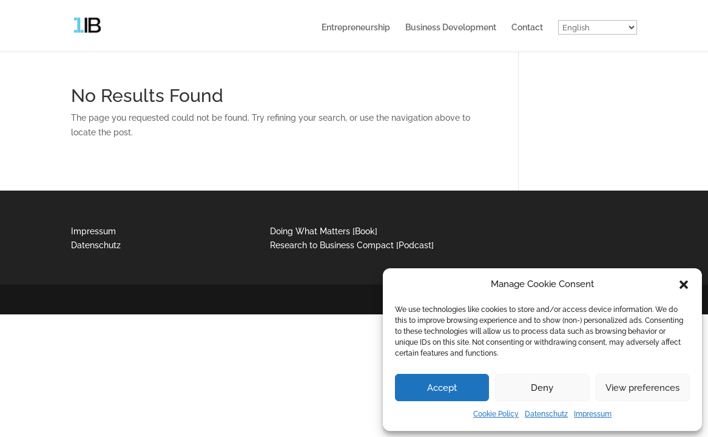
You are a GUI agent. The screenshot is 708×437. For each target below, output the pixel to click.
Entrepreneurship (356, 27)
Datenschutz (546, 414)
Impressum (593, 414)
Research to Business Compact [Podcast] (352, 245)
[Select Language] (597, 27)
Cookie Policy (496, 414)
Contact (527, 27)
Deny (542, 387)
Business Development (450, 27)
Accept (442, 387)
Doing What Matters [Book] (323, 231)
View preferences (642, 387)
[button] (684, 285)
